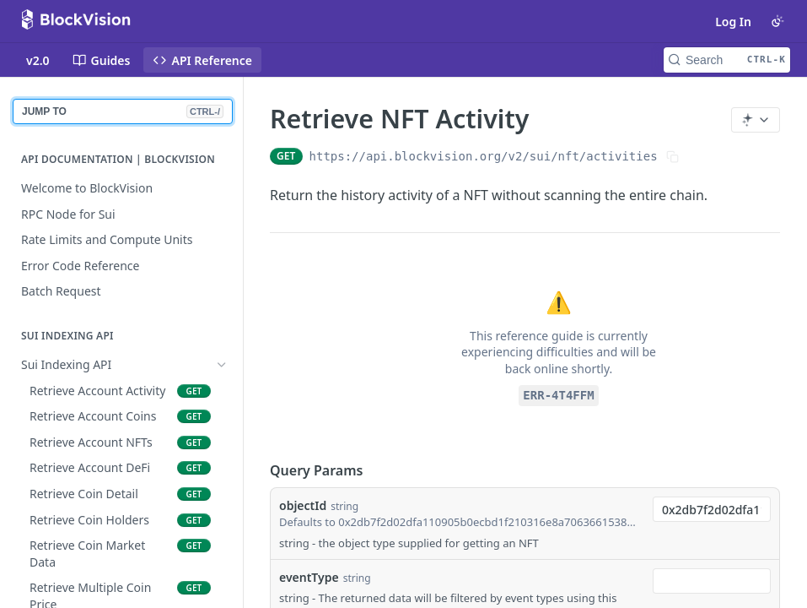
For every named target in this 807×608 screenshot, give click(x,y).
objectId (302, 505)
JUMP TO (122, 111)
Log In (733, 22)
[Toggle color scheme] (777, 21)
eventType (309, 577)
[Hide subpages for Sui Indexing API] (222, 365)
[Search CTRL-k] (727, 60)
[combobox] (712, 509)
